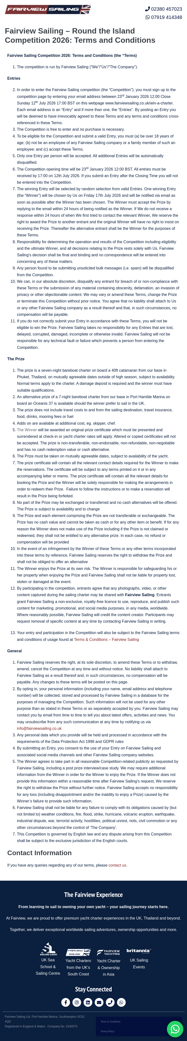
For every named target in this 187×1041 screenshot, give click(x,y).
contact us (117, 865)
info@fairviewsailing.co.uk (39, 728)
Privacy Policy (107, 1031)
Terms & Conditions (110, 1021)
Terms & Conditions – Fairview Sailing (106, 639)
